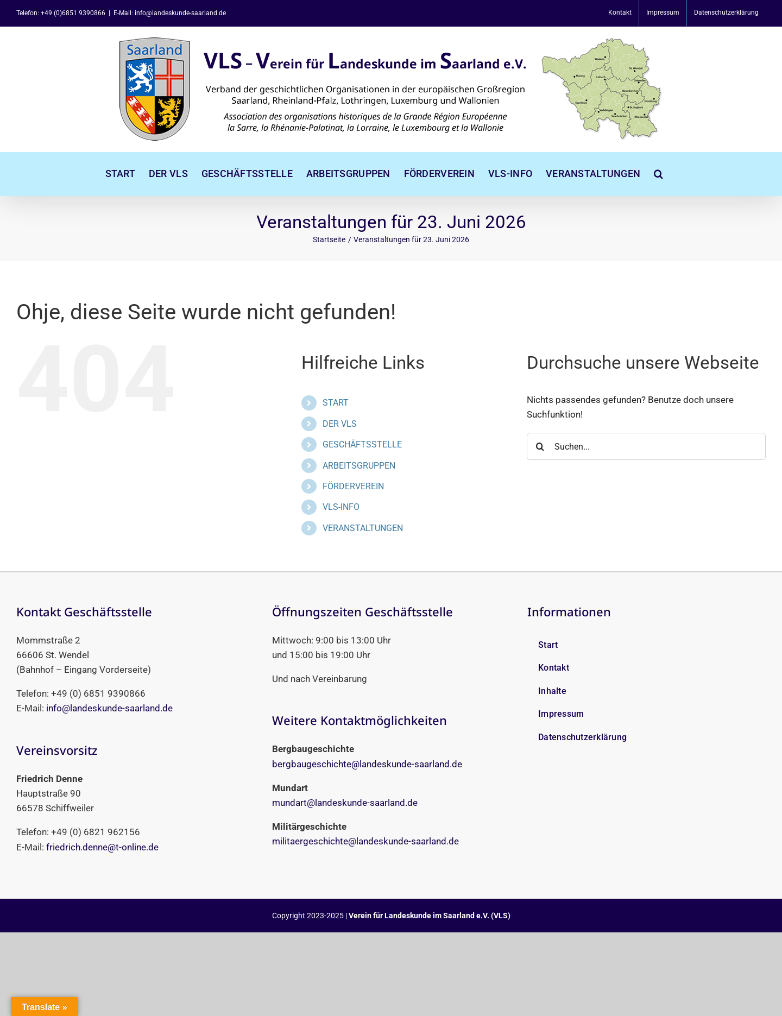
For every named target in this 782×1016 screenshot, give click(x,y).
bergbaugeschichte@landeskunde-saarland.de (367, 764)
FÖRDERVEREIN (353, 486)
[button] (658, 173)
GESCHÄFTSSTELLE (362, 444)
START (336, 402)
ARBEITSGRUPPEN (359, 465)
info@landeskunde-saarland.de (109, 708)
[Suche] (540, 446)
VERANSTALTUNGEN (363, 528)
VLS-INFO (341, 507)
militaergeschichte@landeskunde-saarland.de (365, 841)
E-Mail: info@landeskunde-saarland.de (169, 13)
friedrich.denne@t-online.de (102, 847)
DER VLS (340, 424)
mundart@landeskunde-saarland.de (345, 802)
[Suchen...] (646, 446)
